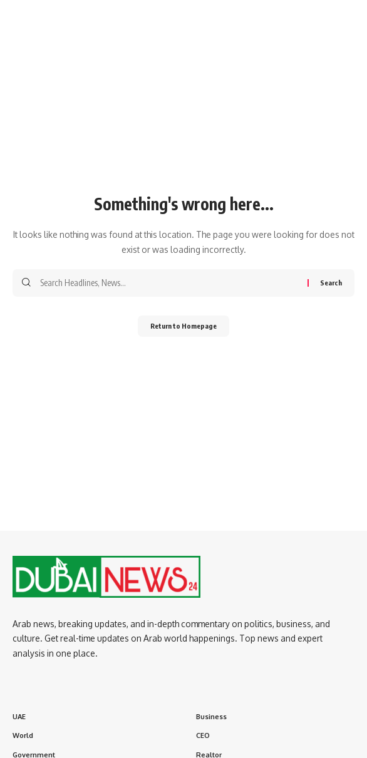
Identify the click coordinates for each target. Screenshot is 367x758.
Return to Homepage (183, 326)
